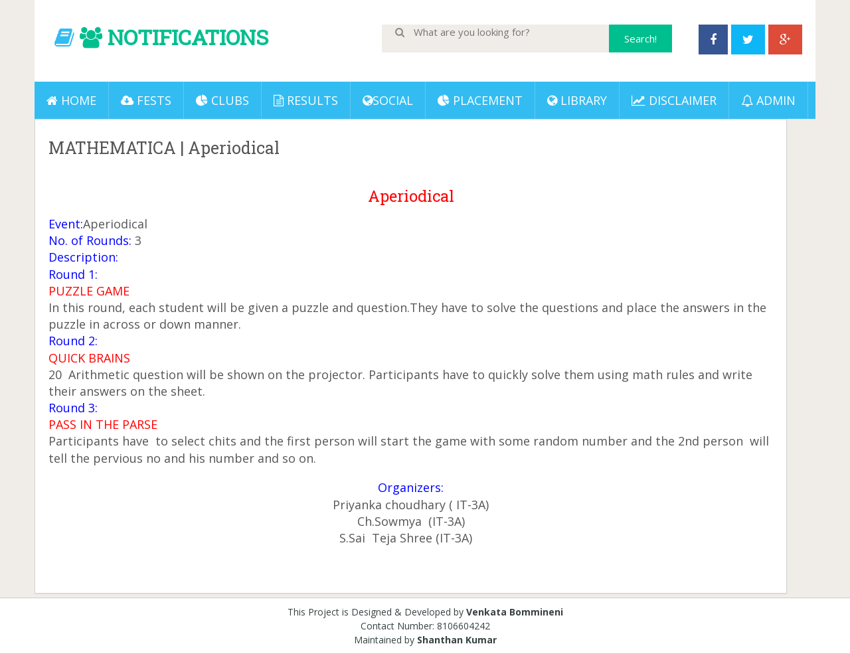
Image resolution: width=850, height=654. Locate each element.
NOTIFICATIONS (188, 37)
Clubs (222, 100)
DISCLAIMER (674, 100)
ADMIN (768, 100)
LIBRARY (577, 100)
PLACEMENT (480, 100)
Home (71, 100)
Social (388, 100)
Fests (146, 100)
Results (306, 100)
